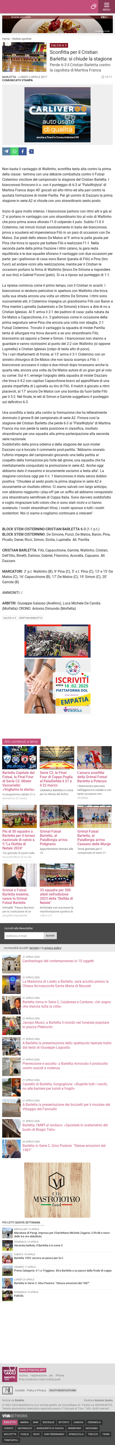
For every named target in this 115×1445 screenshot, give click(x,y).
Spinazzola (76, 1434)
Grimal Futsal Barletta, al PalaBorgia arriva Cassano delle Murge (94, 837)
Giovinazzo (25, 1428)
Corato (8, 1428)
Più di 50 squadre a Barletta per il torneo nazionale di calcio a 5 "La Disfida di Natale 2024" (18, 839)
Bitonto (64, 1422)
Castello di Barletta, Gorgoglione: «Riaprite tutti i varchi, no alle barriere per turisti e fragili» (65, 1086)
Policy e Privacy (36, 1390)
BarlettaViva (24, 6)
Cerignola (94, 1422)
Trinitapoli (11, 1440)
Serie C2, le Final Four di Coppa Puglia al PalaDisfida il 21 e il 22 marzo (56, 779)
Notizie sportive (22, 38)
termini (34, 948)
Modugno (92, 1428)
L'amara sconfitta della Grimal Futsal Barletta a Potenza (92, 777)
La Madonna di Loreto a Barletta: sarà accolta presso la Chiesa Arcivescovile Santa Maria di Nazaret (65, 983)
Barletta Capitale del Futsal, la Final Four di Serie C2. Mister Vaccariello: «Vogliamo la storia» (18, 781)
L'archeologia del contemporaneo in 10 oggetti (58, 961)
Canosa (78, 1422)
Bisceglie (48, 1422)
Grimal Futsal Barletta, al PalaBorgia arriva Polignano (53, 837)
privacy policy (52, 948)
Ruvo (36, 1434)
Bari (35, 1422)
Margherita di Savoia (50, 1428)
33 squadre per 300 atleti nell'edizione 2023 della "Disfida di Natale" (56, 896)
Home (6, 38)
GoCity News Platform (63, 1390)
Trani (105, 1434)
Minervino (74, 1428)
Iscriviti (50, 935)
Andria (24, 1422)
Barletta (10, 1422)
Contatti (20, 1390)
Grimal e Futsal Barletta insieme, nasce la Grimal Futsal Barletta (15, 896)
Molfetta (10, 1434)
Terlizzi (93, 1434)
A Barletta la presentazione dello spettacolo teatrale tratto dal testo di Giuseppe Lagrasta (66, 1045)
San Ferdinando (54, 1434)
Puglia (25, 1434)
